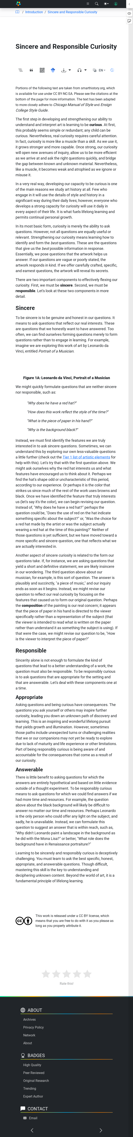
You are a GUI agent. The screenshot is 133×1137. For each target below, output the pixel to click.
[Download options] (66, 70)
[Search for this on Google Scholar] (53, 70)
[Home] (18, 4)
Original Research (36, 1081)
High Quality (32, 1065)
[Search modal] (96, 4)
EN (101, 70)
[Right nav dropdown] (88, 4)
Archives (29, 1020)
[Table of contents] (17, 12)
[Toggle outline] (21, 70)
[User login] (115, 4)
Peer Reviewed (33, 1073)
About (27, 1043)
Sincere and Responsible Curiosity (72, 12)
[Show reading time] (112, 70)
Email (33, 1118)
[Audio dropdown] (81, 70)
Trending (29, 1089)
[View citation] (31, 70)
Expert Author (33, 1096)
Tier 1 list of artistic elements (86, 457)
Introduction (34, 12)
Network (29, 1035)
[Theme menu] (106, 4)
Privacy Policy (33, 1027)
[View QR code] (42, 70)
